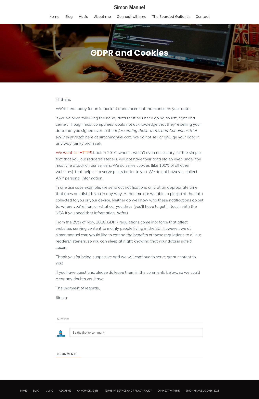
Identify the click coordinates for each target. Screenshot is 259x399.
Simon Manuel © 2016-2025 (202, 390)
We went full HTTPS (74, 152)
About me (102, 16)
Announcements (88, 390)
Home (54, 16)
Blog (69, 16)
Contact (203, 16)
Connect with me (131, 16)
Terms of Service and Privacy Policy (128, 390)
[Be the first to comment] (136, 332)
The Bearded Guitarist (171, 16)
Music (83, 16)
